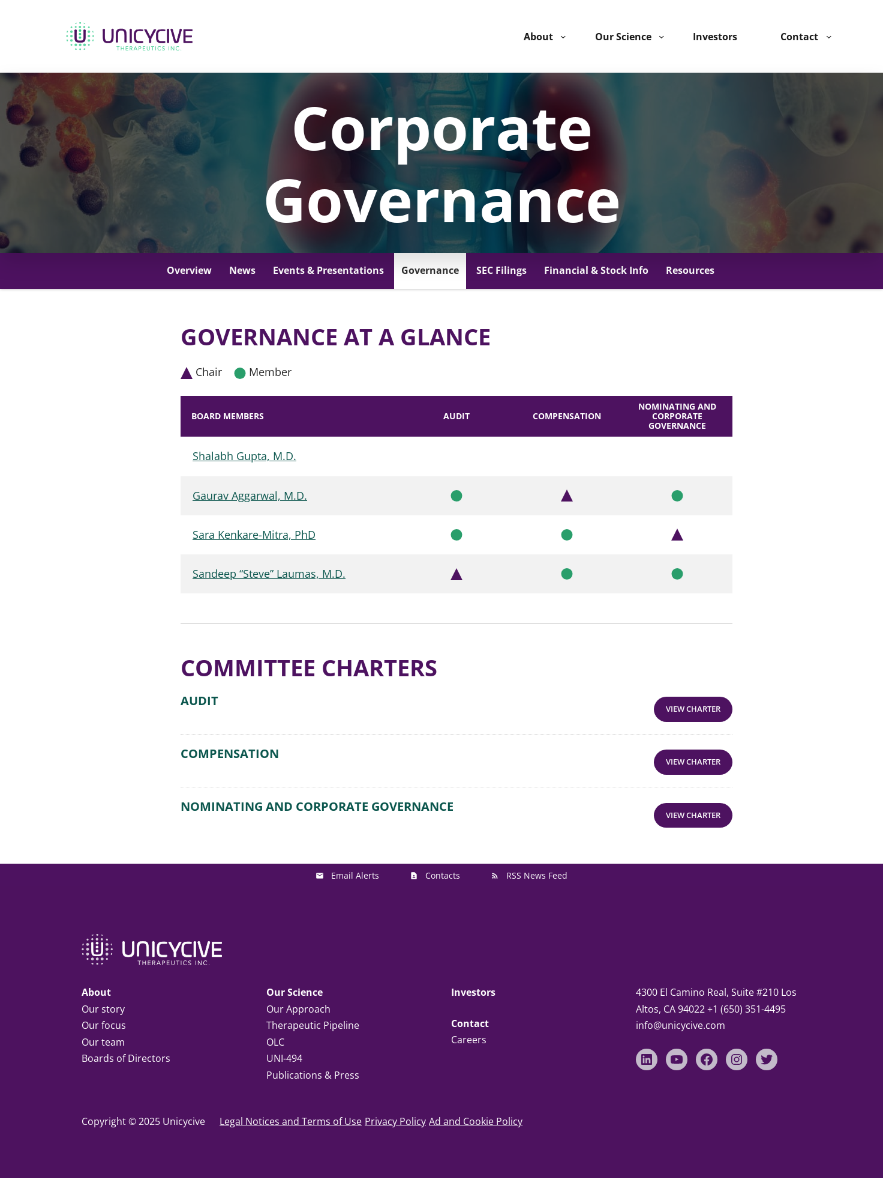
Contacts (442, 864)
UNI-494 (284, 1047)
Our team (103, 1030)
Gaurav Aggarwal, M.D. (250, 495)
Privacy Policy (395, 1110)
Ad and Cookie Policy (475, 1110)
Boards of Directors (126, 1047)
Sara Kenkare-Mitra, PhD (254, 534)
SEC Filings (501, 270)
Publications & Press (312, 1063)
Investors (473, 980)
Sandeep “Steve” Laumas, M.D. (269, 573)
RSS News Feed (536, 864)
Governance (430, 270)
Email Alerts (355, 864)
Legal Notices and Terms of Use (291, 1110)
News (242, 270)
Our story (103, 997)
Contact (799, 36)
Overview (189, 270)
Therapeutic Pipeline (312, 1013)
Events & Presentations (328, 270)
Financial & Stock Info (596, 270)
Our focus (104, 1013)
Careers (468, 1028)
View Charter (694, 706)
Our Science (623, 36)
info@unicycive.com (680, 1013)
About (538, 36)
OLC (275, 1030)
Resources (690, 270)
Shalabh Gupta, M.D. (244, 456)
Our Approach (298, 997)
